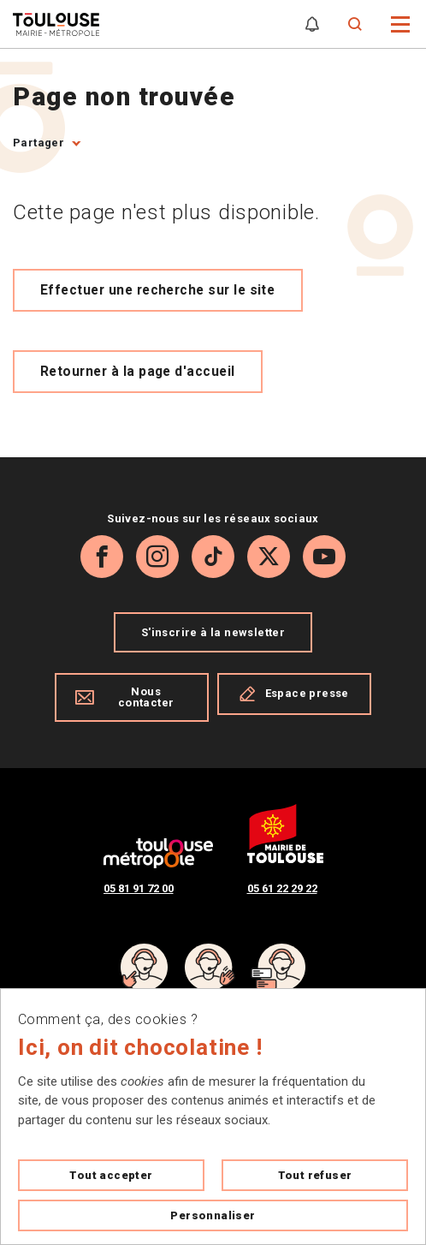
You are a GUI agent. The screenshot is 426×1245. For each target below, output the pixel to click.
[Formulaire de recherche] (355, 24)
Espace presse (294, 693)
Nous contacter (124, 697)
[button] (401, 22)
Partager (38, 142)
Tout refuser (315, 1175)
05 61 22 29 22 (282, 888)
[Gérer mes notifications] (312, 24)
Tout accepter (110, 1175)
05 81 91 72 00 (139, 888)
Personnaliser (212, 1215)
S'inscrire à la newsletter (213, 632)
